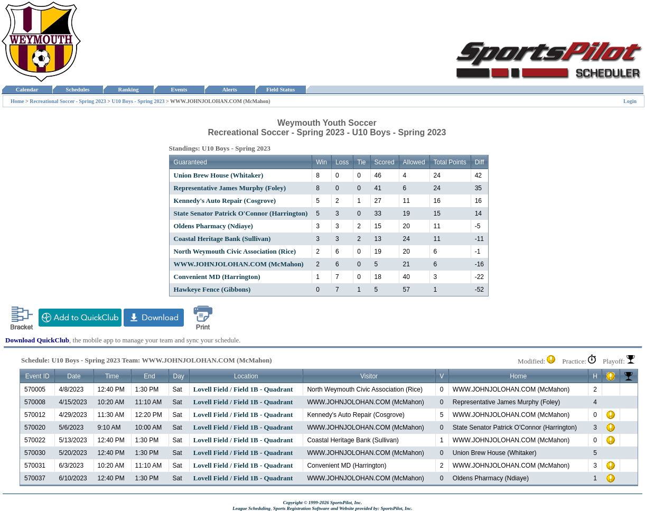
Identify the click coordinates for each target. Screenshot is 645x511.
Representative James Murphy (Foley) (230, 188)
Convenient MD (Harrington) (217, 277)
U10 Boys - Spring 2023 (138, 101)
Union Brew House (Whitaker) (219, 175)
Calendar (27, 89)
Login (630, 101)
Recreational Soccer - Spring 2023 (68, 101)
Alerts (230, 89)
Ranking (128, 89)
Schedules (77, 89)
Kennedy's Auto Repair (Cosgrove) (225, 201)
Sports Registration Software (301, 508)
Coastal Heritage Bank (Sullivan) (222, 239)
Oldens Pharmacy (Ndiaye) (213, 226)
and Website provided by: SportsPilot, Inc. (372, 508)
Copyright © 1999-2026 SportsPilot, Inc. (322, 502)
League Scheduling (251, 508)
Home (17, 101)
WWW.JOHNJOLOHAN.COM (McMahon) (239, 264)
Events (179, 89)
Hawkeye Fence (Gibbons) (212, 289)
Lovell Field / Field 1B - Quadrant (243, 389)
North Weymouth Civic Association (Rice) (235, 251)
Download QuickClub (37, 340)
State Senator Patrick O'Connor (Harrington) (241, 213)
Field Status (281, 89)
